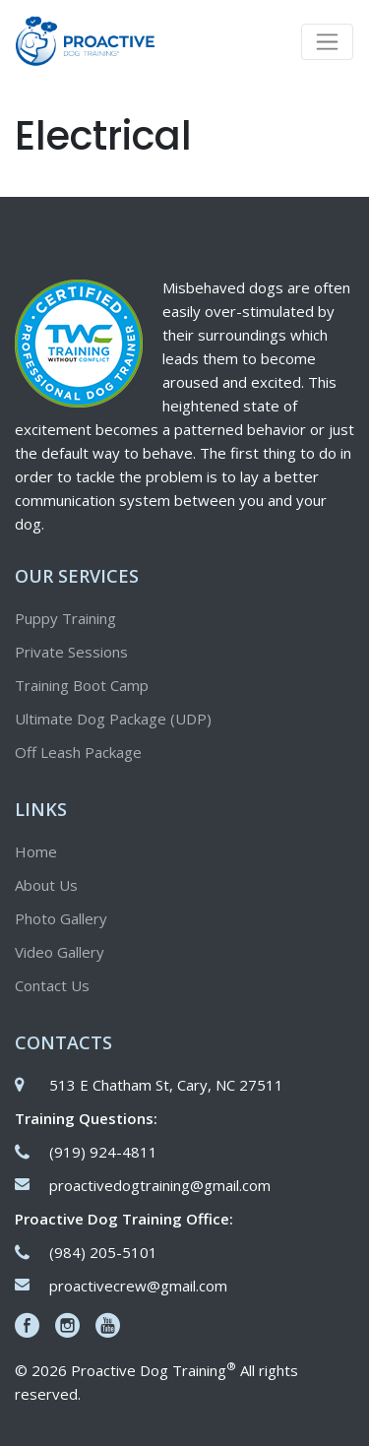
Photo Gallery (61, 918)
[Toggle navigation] (327, 42)
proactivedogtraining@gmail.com (160, 1185)
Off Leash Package (78, 752)
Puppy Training (65, 618)
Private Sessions (71, 651)
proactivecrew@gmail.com (138, 1285)
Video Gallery (59, 952)
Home (36, 851)
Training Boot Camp (82, 685)
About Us (46, 885)
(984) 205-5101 (103, 1252)
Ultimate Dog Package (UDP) (113, 718)
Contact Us (52, 985)
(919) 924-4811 (103, 1152)
